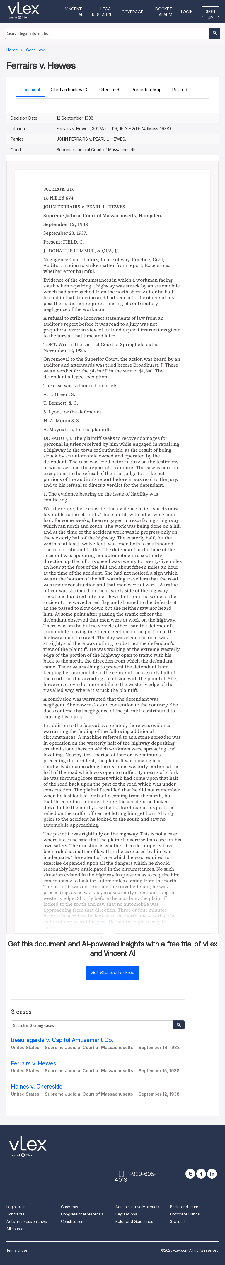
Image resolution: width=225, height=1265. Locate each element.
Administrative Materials (137, 1207)
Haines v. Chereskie (36, 1086)
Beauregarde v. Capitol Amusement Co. (62, 1040)
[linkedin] (212, 1174)
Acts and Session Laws (26, 1221)
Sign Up (210, 13)
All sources (15, 1229)
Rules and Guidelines (134, 1221)
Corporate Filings (185, 1214)
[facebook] (201, 1174)
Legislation (16, 1207)
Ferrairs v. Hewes (33, 1063)
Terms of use (16, 1250)
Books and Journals (186, 1207)
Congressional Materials (82, 1214)
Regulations (126, 1214)
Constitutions (73, 1221)
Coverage (132, 11)
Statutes (178, 1221)
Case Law (69, 1207)
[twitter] (190, 1174)
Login (187, 11)
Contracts (15, 1214)
